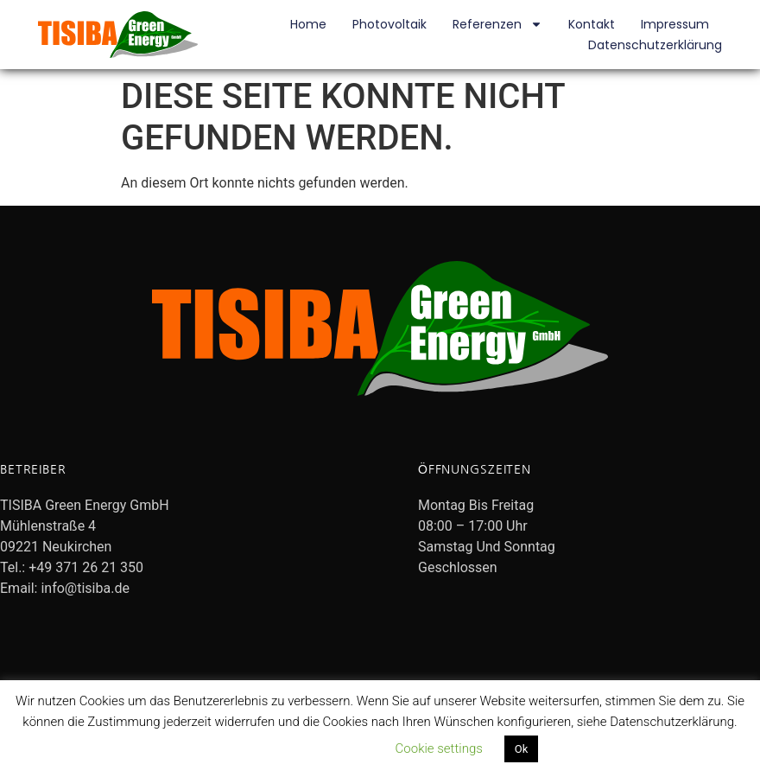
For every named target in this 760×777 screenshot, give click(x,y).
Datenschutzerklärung (655, 45)
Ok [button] (522, 748)
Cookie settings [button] (439, 748)
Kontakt (591, 24)
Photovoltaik (389, 24)
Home (308, 24)
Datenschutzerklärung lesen (296, 748)
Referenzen (497, 24)
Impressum (675, 24)
